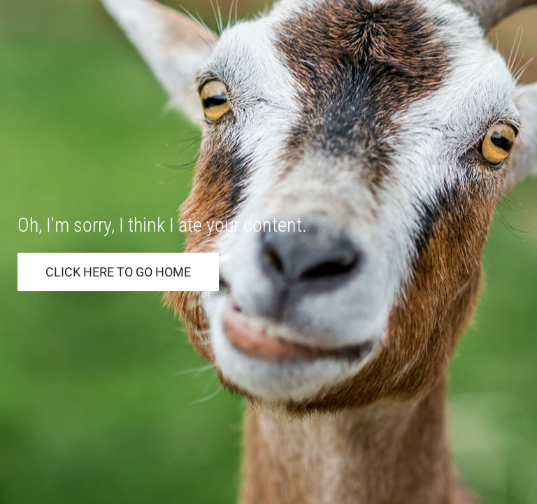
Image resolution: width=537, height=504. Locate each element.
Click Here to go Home (118, 272)
